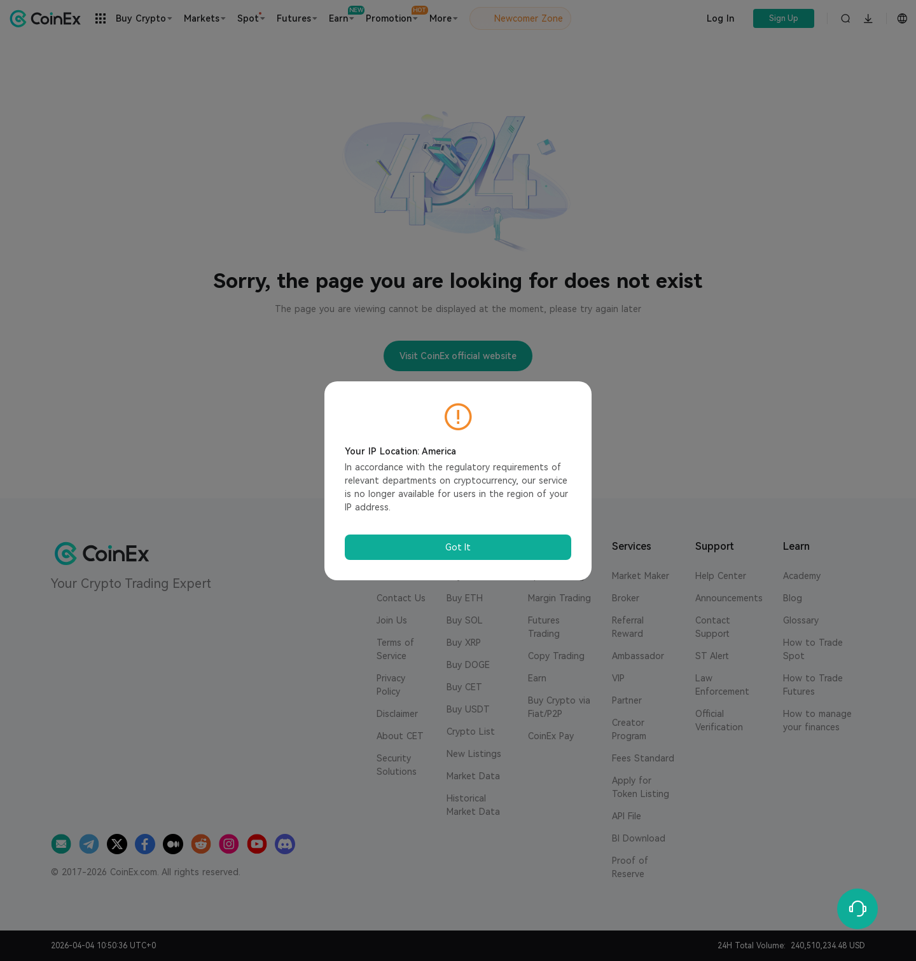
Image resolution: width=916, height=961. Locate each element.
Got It (458, 547)
